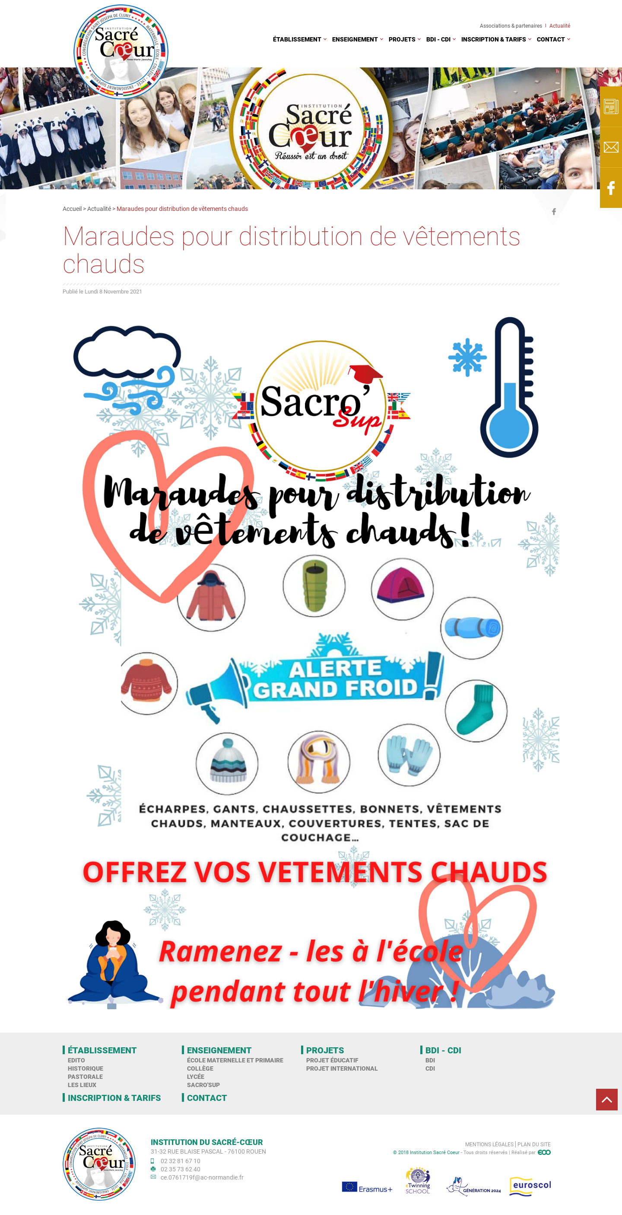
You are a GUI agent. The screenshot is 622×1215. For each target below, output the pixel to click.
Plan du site (534, 1144)
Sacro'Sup (203, 1085)
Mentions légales (489, 1144)
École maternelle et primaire (235, 1060)
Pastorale (85, 1076)
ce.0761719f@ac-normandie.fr (202, 1177)
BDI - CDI (438, 39)
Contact (551, 39)
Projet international (342, 1068)
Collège (200, 1068)
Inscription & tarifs (493, 39)
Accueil (72, 208)
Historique (85, 1068)
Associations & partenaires (511, 25)
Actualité (559, 25)
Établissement (297, 39)
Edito (76, 1060)
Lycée (195, 1076)
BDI (430, 1060)
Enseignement (355, 39)
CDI (430, 1068)
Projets (402, 39)
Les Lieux (82, 1085)
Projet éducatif (332, 1060)
